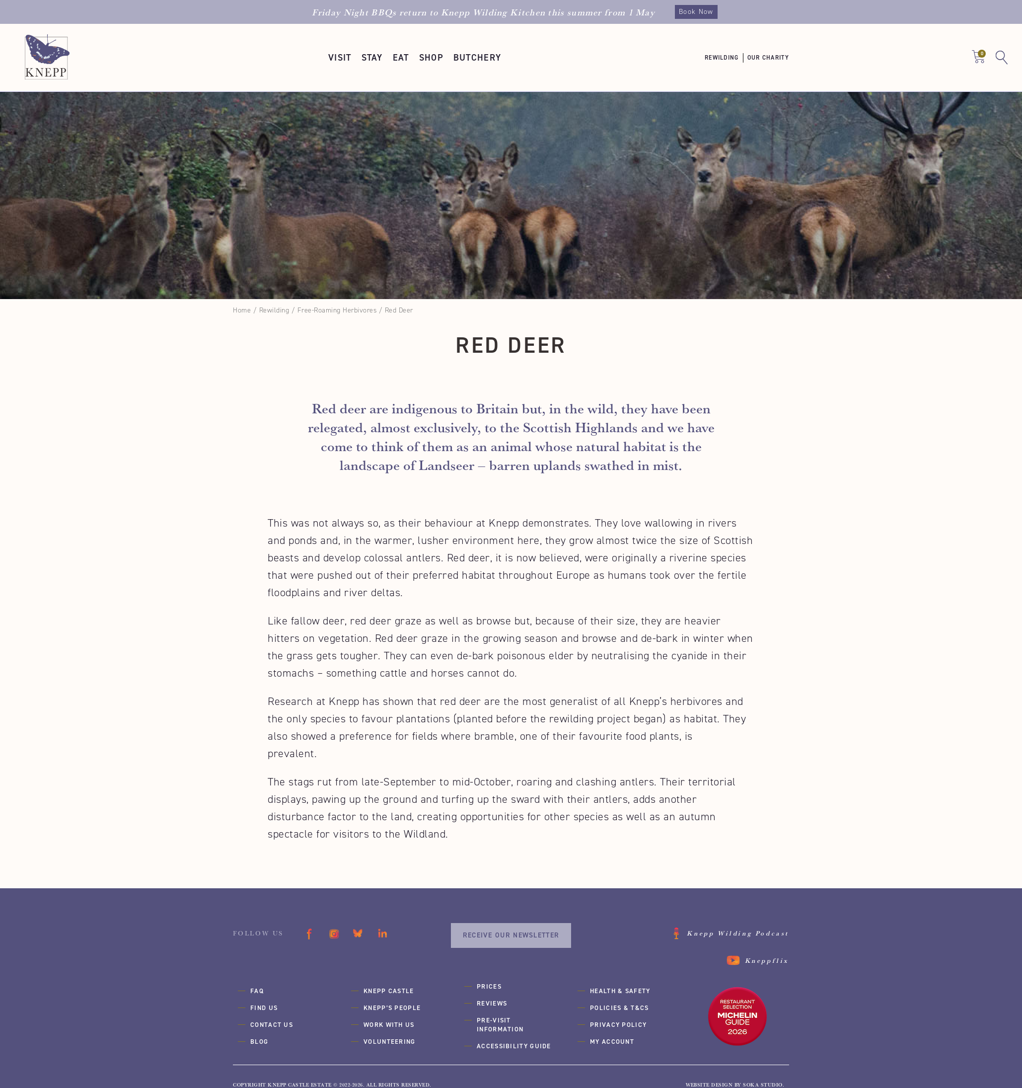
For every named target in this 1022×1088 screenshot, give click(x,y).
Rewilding (274, 310)
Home (242, 310)
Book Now (696, 11)
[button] (340, 57)
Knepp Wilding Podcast (738, 933)
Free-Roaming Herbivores (337, 310)
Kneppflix (767, 960)
